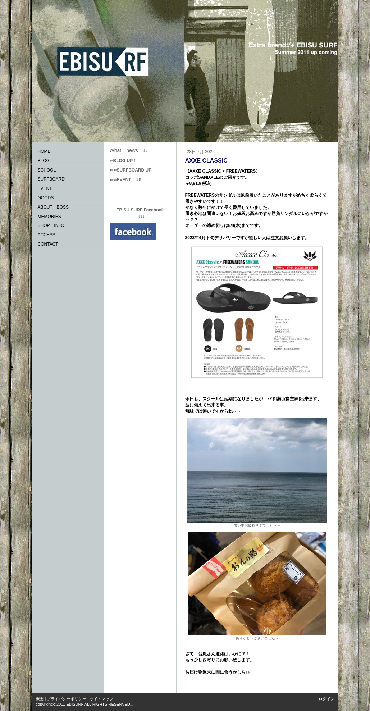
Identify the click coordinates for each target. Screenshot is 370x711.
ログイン (326, 699)
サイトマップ (101, 699)
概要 (40, 699)
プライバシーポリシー (66, 699)
